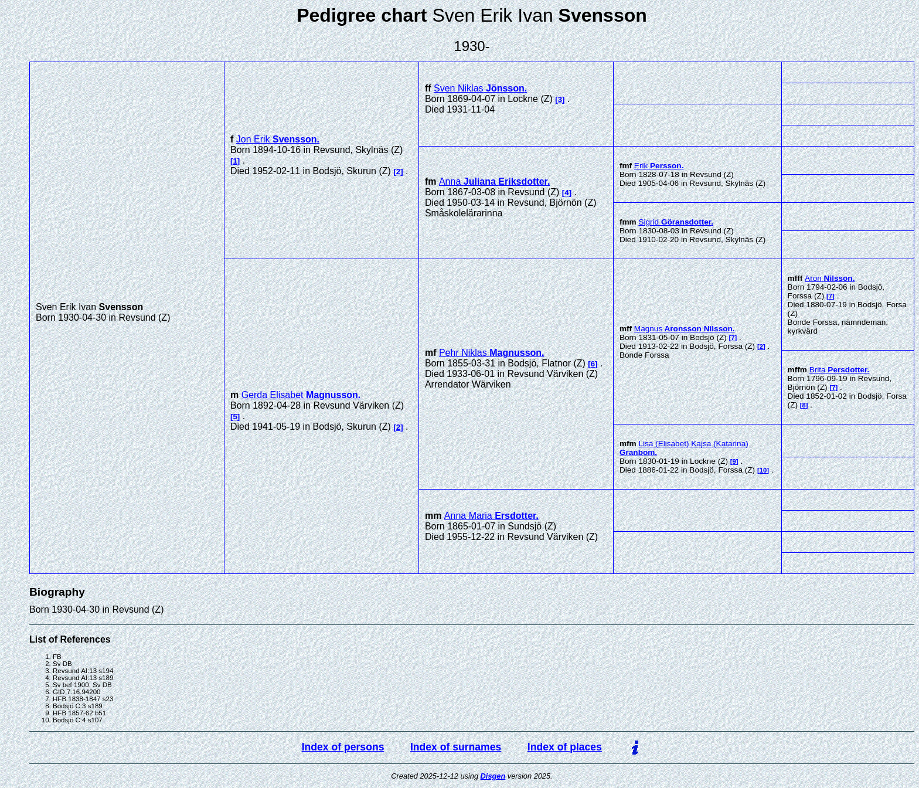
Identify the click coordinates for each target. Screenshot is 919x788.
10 (763, 470)
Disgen (493, 776)
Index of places (564, 747)
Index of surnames (455, 747)
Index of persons (343, 747)
